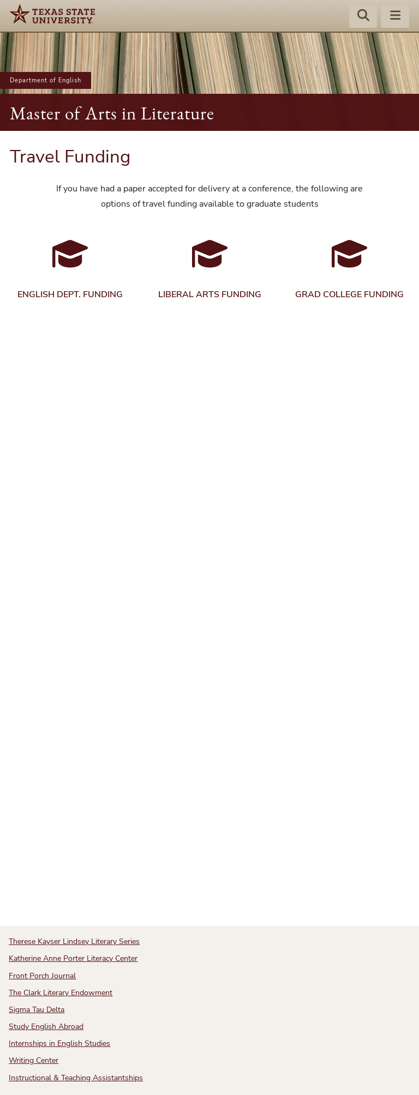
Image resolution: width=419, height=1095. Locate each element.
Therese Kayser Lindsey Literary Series (74, 941)
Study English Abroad (46, 1026)
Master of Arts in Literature (112, 113)
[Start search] (363, 17)
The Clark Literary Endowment (60, 993)
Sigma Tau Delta (36, 1009)
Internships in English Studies (59, 1043)
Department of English (45, 80)
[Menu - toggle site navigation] (395, 17)
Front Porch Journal (42, 976)
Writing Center (33, 1060)
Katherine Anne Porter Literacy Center (73, 958)
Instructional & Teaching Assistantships (76, 1078)
